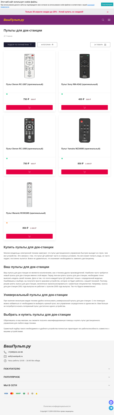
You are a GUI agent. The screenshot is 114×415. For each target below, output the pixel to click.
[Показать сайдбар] (109, 20)
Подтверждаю (107, 4)
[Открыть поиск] (103, 20)
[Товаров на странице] (100, 44)
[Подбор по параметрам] (19, 44)
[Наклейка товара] (5, 53)
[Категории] (47, 44)
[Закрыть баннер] (107, 12)
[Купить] (29, 107)
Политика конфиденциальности (56, 406)
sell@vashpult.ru (15, 356)
